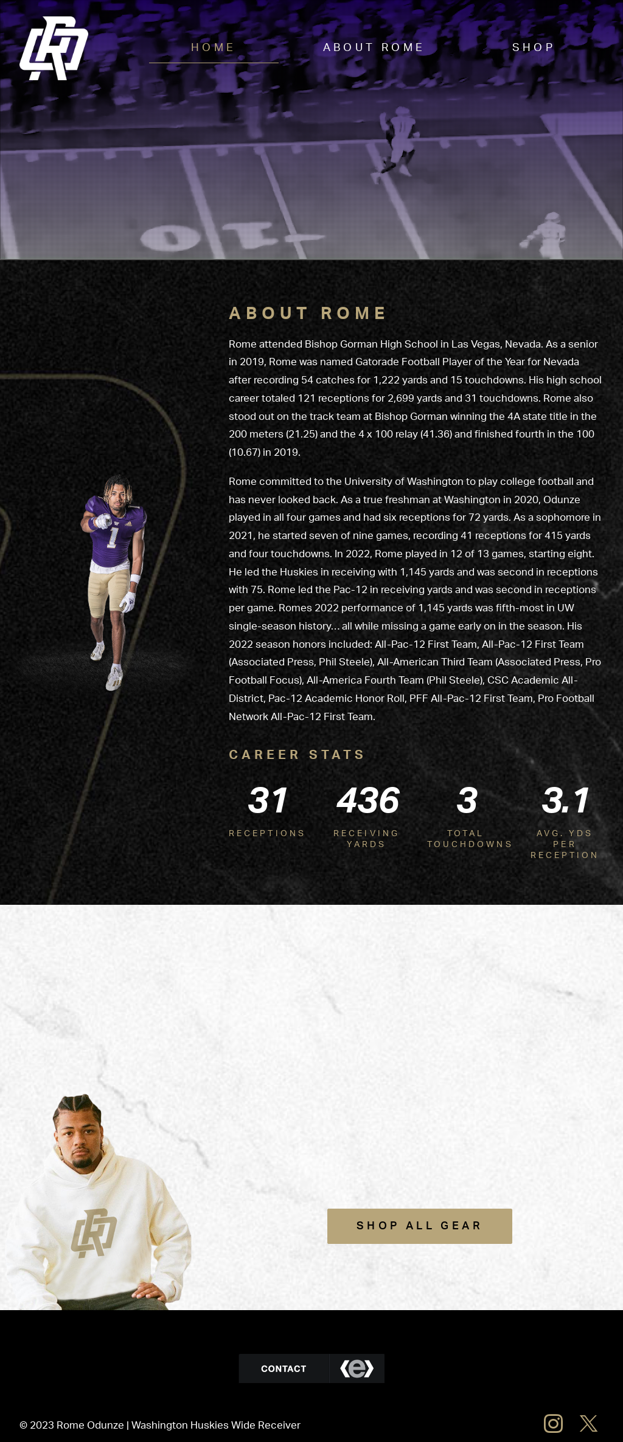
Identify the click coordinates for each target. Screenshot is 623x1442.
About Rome (374, 48)
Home (214, 48)
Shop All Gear (420, 1226)
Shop (534, 48)
